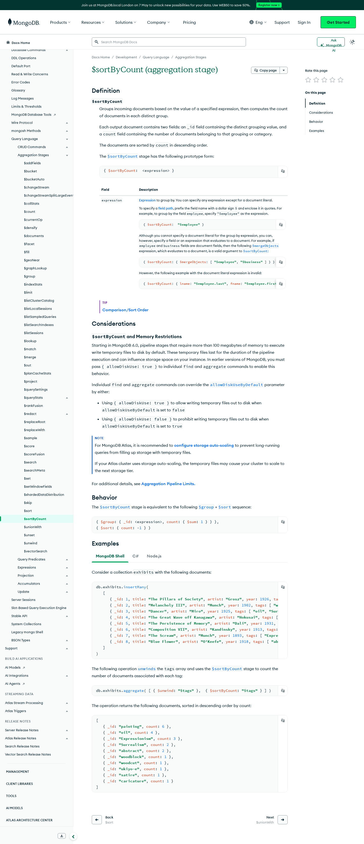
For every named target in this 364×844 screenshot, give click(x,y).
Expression (147, 200)
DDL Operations (23, 58)
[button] (257, 22)
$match (30, 349)
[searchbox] (169, 41)
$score (29, 446)
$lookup (30, 341)
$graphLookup (35, 268)
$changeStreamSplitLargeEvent (48, 195)
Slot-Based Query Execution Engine (38, 608)
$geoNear (32, 260)
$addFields (32, 163)
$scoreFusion (34, 454)
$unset (29, 535)
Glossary (18, 90)
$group (29, 276)
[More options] (284, 70)
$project (30, 381)
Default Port (20, 66)
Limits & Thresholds (26, 106)
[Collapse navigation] (73, 836)
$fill (26, 252)
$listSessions (33, 333)
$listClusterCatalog (39, 300)
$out (27, 365)
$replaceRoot (34, 422)
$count (29, 211)
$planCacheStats (37, 373)
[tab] (110, 555)
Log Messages (22, 98)
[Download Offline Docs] (62, 836)
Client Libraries (19, 784)
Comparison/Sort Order (125, 309)
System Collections (26, 624)
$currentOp (33, 220)
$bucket (30, 171)
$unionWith (33, 527)
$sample (30, 438)
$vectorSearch (35, 551)
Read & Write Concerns (29, 74)
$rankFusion (33, 406)
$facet (29, 244)
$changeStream (36, 187)
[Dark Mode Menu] (352, 41)
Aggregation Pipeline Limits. (168, 483)
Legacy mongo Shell (27, 632)
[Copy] (282, 171)
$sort (28, 511)
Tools (11, 796)
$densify (30, 228)
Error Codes (20, 82)
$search (30, 462)
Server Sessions (23, 600)
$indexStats (33, 284)
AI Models (14, 808)
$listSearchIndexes (39, 325)
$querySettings (36, 389)
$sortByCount (35, 519)
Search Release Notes (22, 746)
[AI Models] (36, 667)
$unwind (30, 543)
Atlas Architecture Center (29, 820)
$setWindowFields (38, 486)
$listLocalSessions (38, 309)
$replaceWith (34, 430)
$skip (28, 503)
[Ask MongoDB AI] (331, 41)
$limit (28, 292)
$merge (30, 357)
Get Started (338, 22)
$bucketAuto (34, 179)
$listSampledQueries (40, 317)
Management (17, 771)
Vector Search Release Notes (28, 754)
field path (165, 208)
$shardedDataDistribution (44, 495)
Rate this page (316, 70)
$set (27, 478)
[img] (308, 80)
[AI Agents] (36, 683)
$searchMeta (34, 470)
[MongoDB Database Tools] (36, 114)
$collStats (31, 203)
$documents (34, 236)
